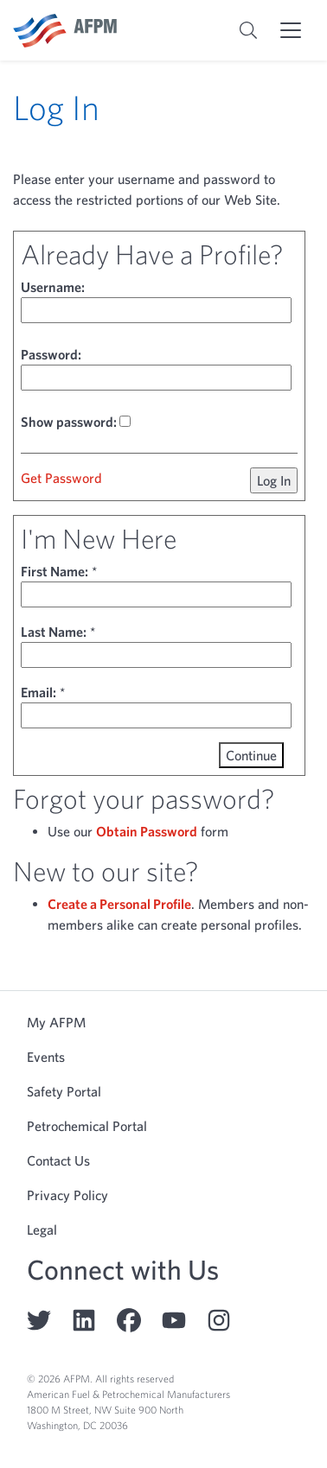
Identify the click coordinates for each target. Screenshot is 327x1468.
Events (46, 1056)
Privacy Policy (67, 1195)
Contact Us (58, 1160)
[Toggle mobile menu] (290, 30)
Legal (42, 1229)
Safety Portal (64, 1091)
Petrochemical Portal (87, 1126)
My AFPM (56, 1022)
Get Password (61, 478)
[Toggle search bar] (248, 30)
